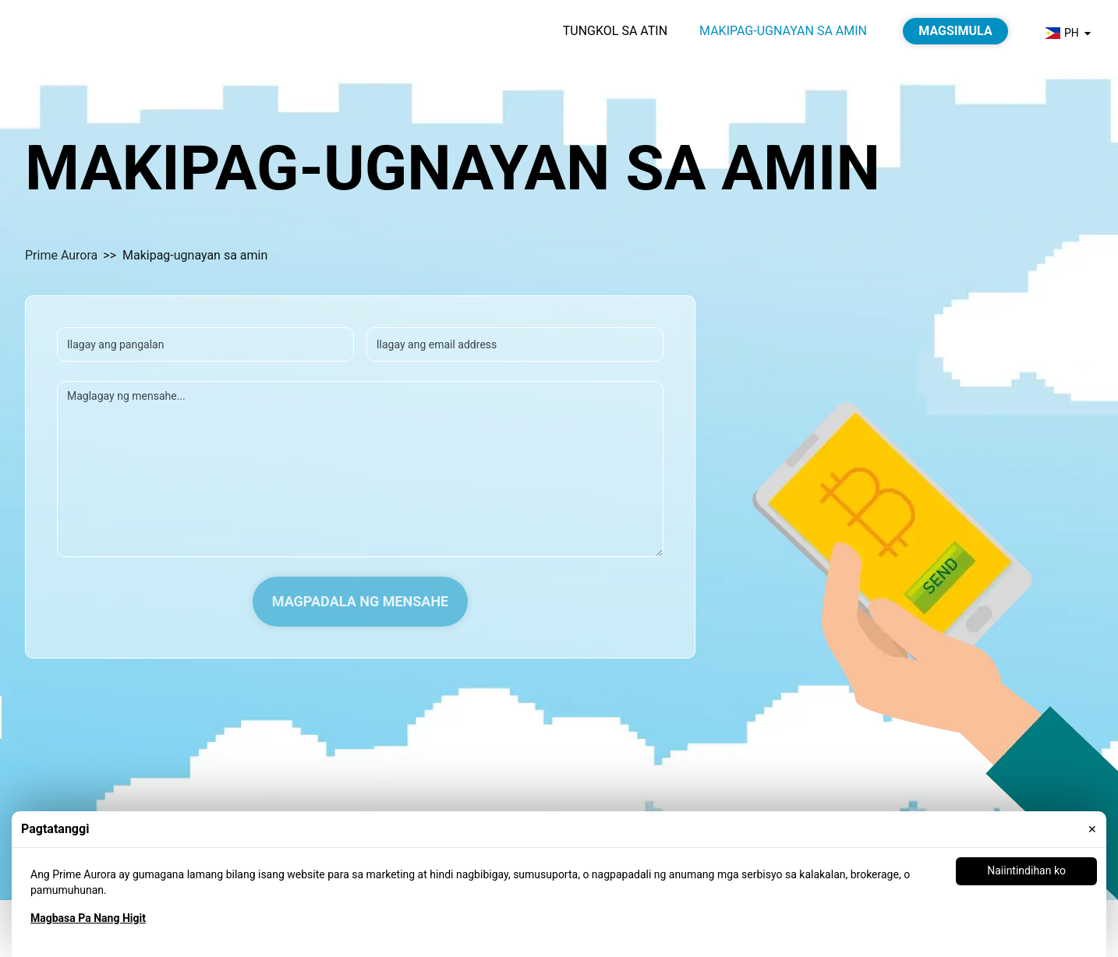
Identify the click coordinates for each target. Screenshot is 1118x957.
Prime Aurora (62, 255)
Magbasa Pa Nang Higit (88, 918)
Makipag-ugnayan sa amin (783, 30)
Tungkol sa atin (615, 30)
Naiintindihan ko (1026, 870)
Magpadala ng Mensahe (360, 602)
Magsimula (955, 30)
